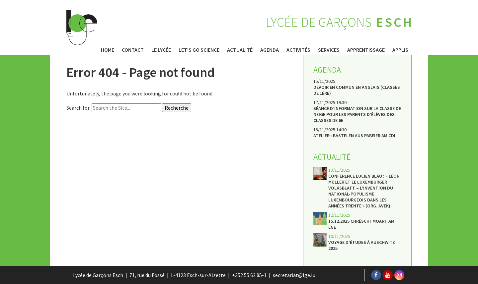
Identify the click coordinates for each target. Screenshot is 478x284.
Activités (298, 49)
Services (329, 49)
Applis (400, 49)
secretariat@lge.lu (294, 275)
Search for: (78, 107)
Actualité (240, 49)
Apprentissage (366, 49)
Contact (133, 49)
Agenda (269, 49)
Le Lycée (161, 49)
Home (107, 49)
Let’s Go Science (199, 49)
